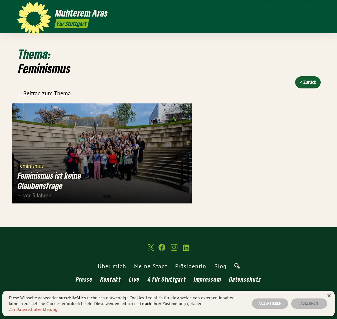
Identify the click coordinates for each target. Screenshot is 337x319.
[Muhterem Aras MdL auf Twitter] (294, 7)
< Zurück (308, 82)
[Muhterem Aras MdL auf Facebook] (301, 7)
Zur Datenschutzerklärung (33, 309)
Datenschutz (245, 279)
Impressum (207, 279)
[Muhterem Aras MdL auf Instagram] (309, 7)
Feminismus (30, 165)
